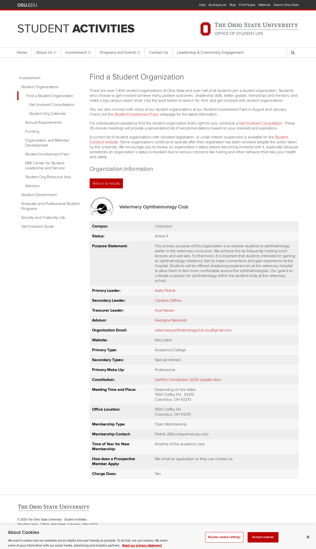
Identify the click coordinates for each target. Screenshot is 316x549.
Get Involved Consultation (260, 123)
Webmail (264, 5)
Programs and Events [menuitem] (120, 52)
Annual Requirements (43, 122)
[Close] (308, 540)
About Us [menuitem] (46, 52)
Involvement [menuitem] (78, 52)
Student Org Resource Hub (48, 177)
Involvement (29, 77)
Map (233, 5)
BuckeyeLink (217, 5)
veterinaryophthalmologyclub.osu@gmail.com (193, 330)
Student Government (39, 194)
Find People (247, 5)
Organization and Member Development (47, 143)
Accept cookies (263, 540)
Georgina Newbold (171, 320)
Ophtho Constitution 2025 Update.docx (188, 379)
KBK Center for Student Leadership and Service (45, 166)
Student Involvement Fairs (47, 154)
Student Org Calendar (47, 113)
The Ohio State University (27, 5)
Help (202, 5)
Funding (32, 131)
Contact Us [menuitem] (158, 52)
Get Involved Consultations (51, 104)
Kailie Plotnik (165, 290)
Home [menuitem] (22, 52)
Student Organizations (40, 86)
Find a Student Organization (49, 95)
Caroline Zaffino (168, 300)
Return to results (106, 183)
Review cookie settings (224, 540)
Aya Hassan (165, 310)
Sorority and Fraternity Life (43, 217)
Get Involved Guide (37, 226)
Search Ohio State (286, 5)
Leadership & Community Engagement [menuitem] (210, 52)
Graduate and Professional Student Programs (50, 206)
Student (76, 29)
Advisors (32, 185)
